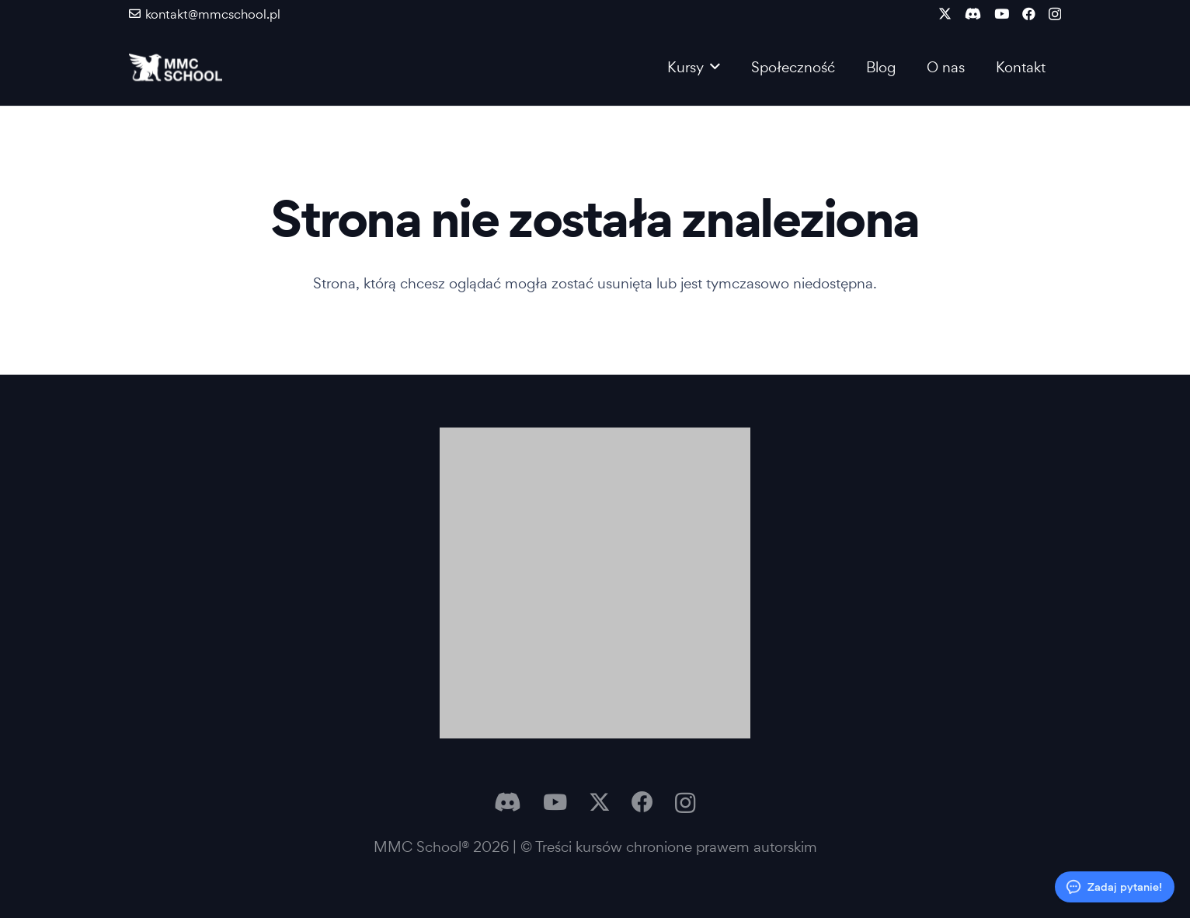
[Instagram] (1055, 14)
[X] (945, 13)
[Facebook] (1028, 13)
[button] (712, 67)
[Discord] (973, 13)
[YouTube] (1001, 13)
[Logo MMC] (175, 67)
